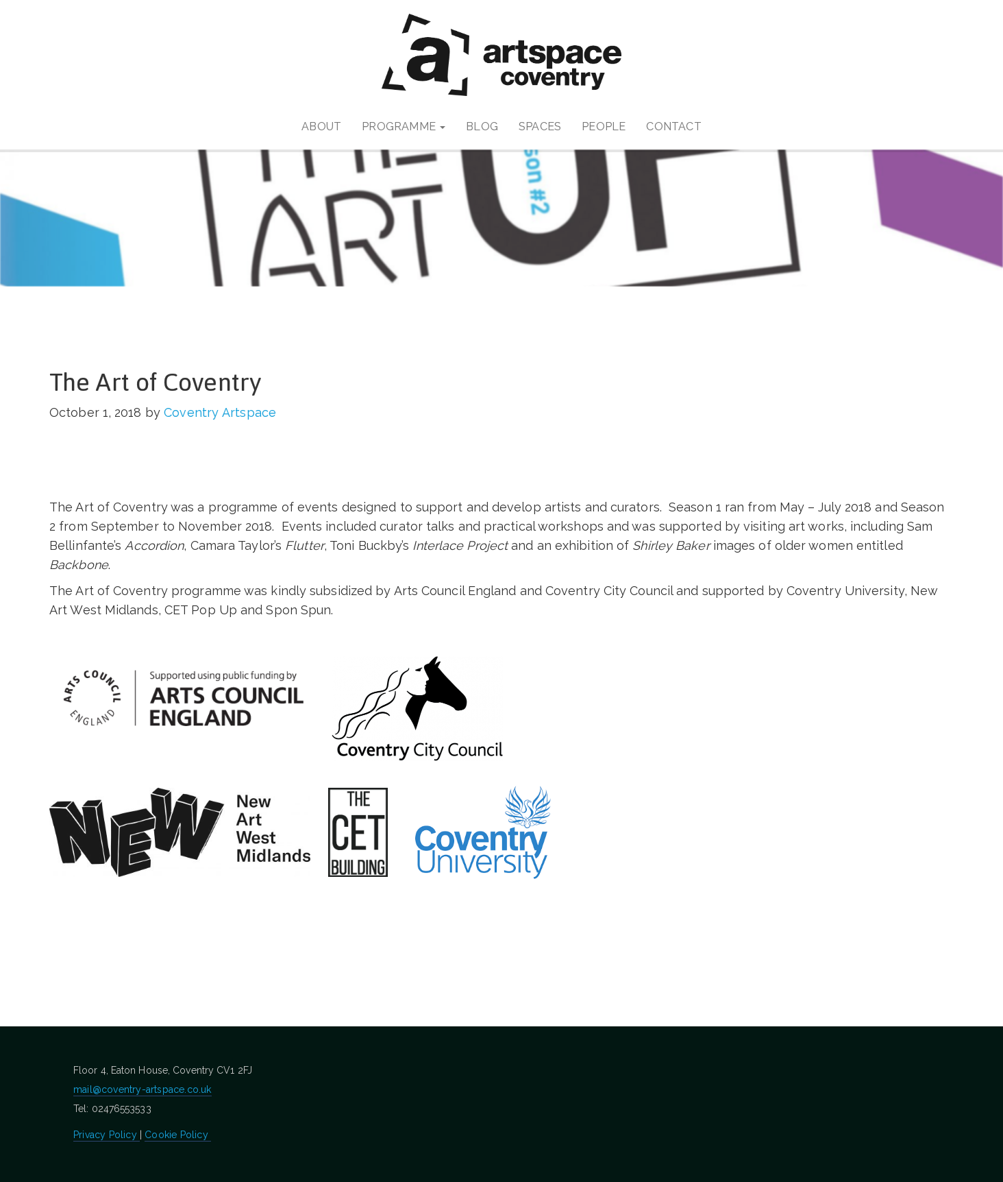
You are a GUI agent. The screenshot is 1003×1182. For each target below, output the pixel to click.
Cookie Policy (178, 1134)
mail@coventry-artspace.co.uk (142, 1089)
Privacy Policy (106, 1134)
